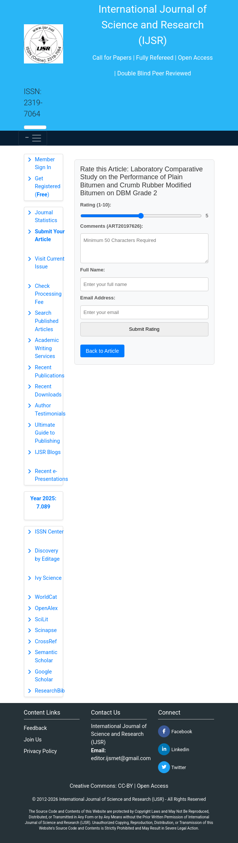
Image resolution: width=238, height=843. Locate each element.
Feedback (35, 728)
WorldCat (46, 597)
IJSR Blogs (48, 452)
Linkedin (173, 749)
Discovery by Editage (47, 555)
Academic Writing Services (47, 348)
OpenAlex (46, 608)
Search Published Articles (46, 321)
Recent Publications (49, 371)
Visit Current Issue (49, 263)
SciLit (41, 619)
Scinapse (46, 630)
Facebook (175, 731)
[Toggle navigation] (32, 138)
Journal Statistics (46, 216)
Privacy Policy (40, 751)
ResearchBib (50, 691)
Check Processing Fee (48, 294)
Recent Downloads (48, 390)
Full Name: (92, 270)
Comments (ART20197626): (111, 226)
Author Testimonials (50, 409)
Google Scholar (44, 676)
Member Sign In (45, 163)
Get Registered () (47, 186)
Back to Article (102, 351)
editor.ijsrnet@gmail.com (121, 758)
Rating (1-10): (95, 205)
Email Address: (97, 298)
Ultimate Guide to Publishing (47, 433)
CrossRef (46, 641)
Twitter (172, 767)
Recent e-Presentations (51, 475)
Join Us (33, 740)
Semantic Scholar (46, 656)
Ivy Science (48, 578)
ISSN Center (49, 532)
